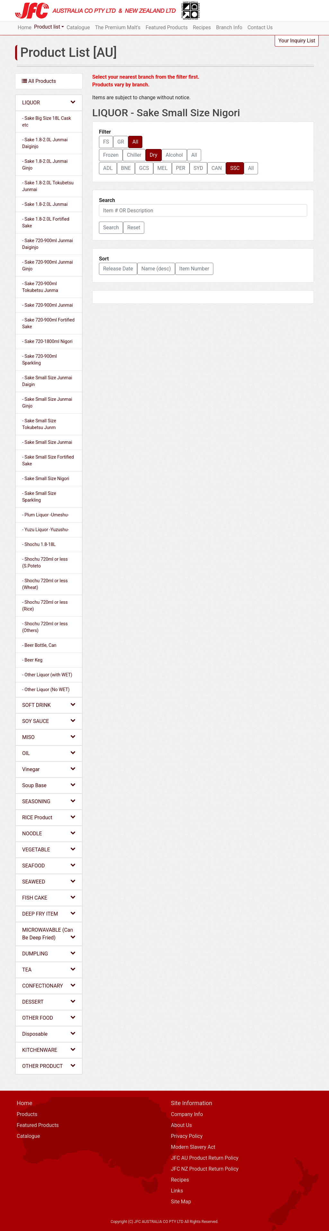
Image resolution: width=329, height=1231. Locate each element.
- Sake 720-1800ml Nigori (47, 341)
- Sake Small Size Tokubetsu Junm (39, 424)
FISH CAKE (49, 897)
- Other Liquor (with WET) (47, 674)
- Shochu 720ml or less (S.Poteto (45, 562)
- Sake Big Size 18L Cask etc (46, 121)
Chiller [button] (134, 155)
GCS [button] (144, 168)
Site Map (181, 1202)
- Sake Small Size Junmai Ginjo (47, 403)
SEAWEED (49, 881)
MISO (49, 737)
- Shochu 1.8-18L (39, 544)
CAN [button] (216, 168)
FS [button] (106, 142)
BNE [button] (126, 168)
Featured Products (167, 27)
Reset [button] (133, 227)
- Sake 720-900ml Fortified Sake (48, 323)
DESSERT (49, 1001)
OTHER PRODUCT (49, 1065)
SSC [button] (234, 168)
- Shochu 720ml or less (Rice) (45, 605)
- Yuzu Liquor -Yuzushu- (45, 529)
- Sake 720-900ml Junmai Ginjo (47, 265)
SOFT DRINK (49, 704)
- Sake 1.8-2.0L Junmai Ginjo (44, 165)
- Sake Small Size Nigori (45, 478)
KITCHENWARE (49, 1049)
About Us (181, 1125)
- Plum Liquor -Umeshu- (45, 514)
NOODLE (49, 833)
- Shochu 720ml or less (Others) (45, 627)
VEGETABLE (49, 849)
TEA (49, 969)
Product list (47, 27)
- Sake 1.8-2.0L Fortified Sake (45, 222)
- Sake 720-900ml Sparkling (39, 359)
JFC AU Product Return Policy (204, 1158)
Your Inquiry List (296, 41)
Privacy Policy (187, 1136)
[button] (111, 228)
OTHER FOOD (49, 1017)
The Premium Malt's (118, 27)
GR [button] (120, 142)
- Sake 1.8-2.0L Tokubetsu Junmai (48, 186)
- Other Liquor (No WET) (46, 689)
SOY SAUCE (49, 720)
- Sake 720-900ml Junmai (47, 305)
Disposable (49, 1033)
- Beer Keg (32, 660)
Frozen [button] (111, 155)
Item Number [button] (194, 269)
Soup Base (49, 785)
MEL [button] (162, 168)
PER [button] (180, 168)
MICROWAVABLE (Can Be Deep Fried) (49, 934)
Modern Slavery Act (193, 1147)
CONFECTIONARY (49, 985)
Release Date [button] (118, 269)
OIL (49, 753)
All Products (39, 81)
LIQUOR (49, 102)
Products (27, 1114)
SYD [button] (198, 168)
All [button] (135, 142)
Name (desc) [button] (156, 269)
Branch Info (229, 27)
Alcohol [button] (174, 155)
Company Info (187, 1114)
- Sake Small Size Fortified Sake (48, 460)
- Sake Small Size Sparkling (39, 497)
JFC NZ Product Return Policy (204, 1169)
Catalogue (78, 27)
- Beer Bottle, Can (39, 645)
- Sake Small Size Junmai (47, 442)
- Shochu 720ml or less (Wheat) (45, 584)
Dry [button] (153, 155)
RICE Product (49, 817)
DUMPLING (49, 953)
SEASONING (49, 801)
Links (177, 1191)
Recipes (202, 27)
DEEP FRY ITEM (49, 913)
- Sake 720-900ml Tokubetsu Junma (40, 287)
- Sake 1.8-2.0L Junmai (44, 204)
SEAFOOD (49, 865)
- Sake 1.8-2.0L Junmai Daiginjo (44, 143)
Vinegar (49, 769)
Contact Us (260, 27)
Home (24, 27)
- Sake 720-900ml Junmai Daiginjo (47, 244)
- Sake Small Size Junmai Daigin (47, 381)
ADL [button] (108, 168)
